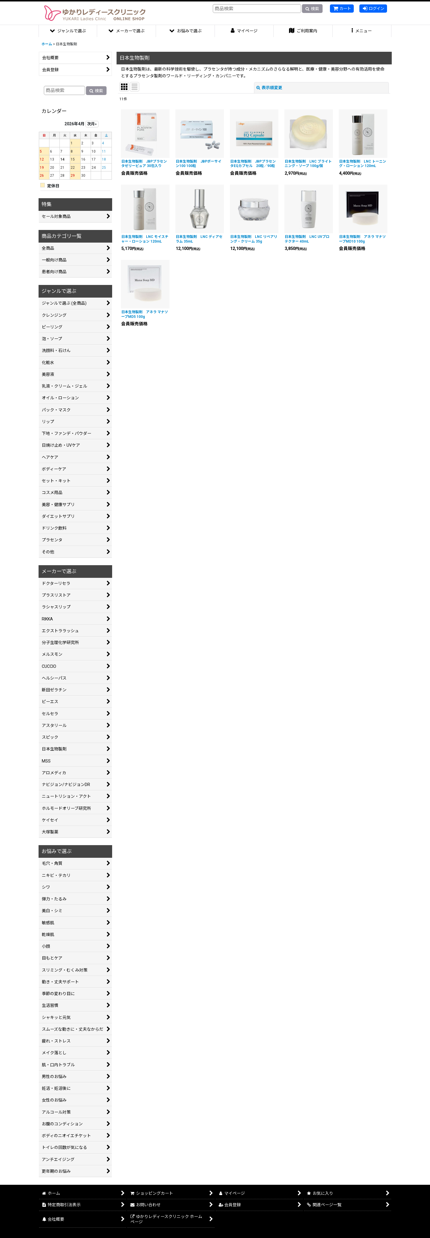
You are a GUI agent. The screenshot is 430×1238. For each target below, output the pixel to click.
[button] (362, 31)
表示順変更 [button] (269, 87)
